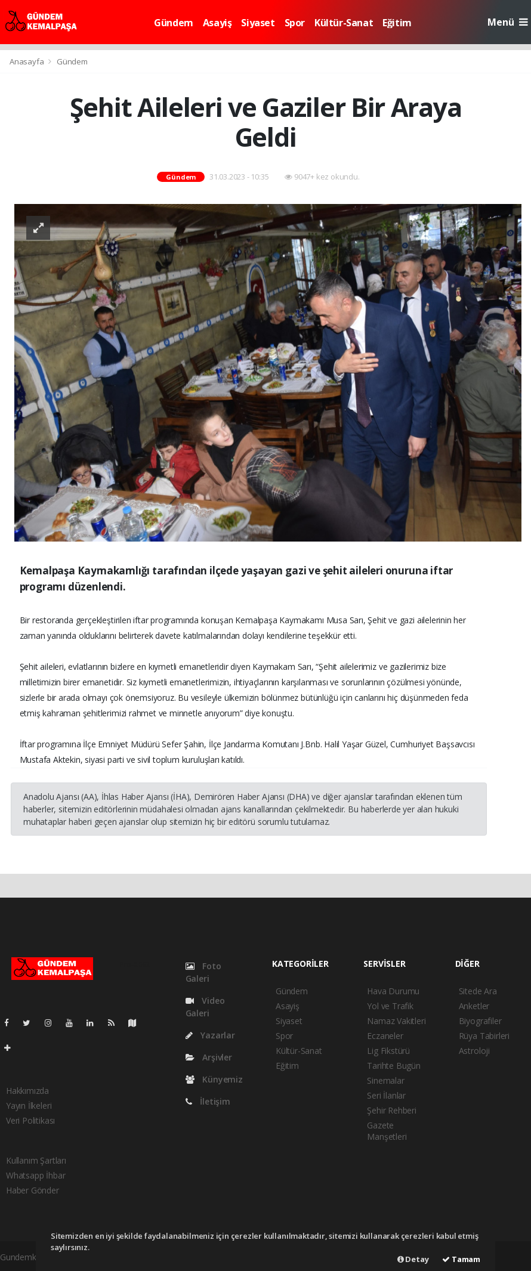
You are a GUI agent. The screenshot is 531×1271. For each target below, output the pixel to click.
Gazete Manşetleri (386, 1131)
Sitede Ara (478, 991)
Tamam (461, 1259)
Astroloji (474, 1050)
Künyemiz (214, 1079)
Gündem (173, 22)
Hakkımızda (27, 1090)
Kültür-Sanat (343, 22)
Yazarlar (210, 1035)
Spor (295, 22)
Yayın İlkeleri (28, 1105)
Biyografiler (480, 1020)
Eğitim (397, 22)
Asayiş (217, 22)
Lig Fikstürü (388, 1050)
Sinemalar (385, 1080)
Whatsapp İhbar (35, 1175)
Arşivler (209, 1057)
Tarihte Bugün (394, 1065)
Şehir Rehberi (391, 1110)
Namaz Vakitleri (396, 1020)
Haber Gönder (32, 1190)
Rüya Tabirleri (484, 1035)
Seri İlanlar (386, 1095)
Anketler (474, 1006)
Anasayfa (27, 61)
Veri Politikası (30, 1120)
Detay (413, 1259)
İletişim (208, 1101)
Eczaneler (385, 1035)
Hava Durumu (393, 991)
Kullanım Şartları (36, 1160)
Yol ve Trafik (390, 1006)
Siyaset (257, 22)
